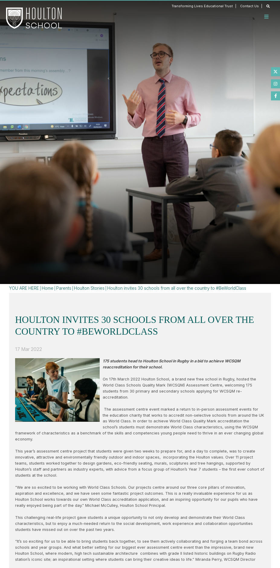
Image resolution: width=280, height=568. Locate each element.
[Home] (34, 18)
